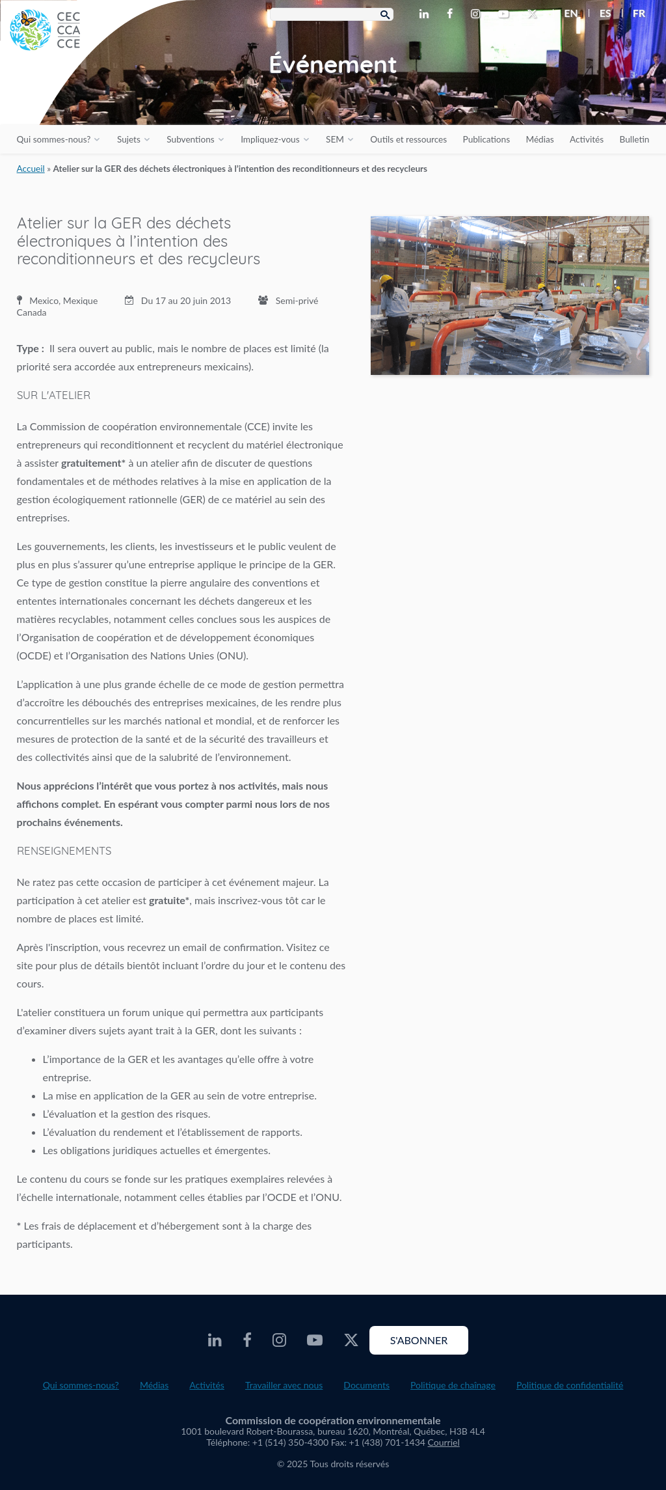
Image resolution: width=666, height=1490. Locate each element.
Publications (486, 139)
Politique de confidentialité (569, 1384)
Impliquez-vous (270, 139)
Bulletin (635, 139)
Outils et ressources (408, 139)
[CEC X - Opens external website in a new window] (535, 14)
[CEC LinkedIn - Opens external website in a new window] (426, 14)
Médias (540, 139)
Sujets (128, 139)
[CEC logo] (97, 97)
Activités (587, 139)
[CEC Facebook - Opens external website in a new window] (452, 14)
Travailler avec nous (284, 1384)
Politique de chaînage (453, 1384)
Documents (366, 1384)
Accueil (31, 168)
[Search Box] (331, 14)
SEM (335, 139)
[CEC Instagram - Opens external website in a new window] (478, 14)
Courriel (444, 1442)
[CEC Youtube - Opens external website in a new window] (506, 14)
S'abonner (419, 1340)
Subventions (190, 139)
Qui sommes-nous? (54, 139)
